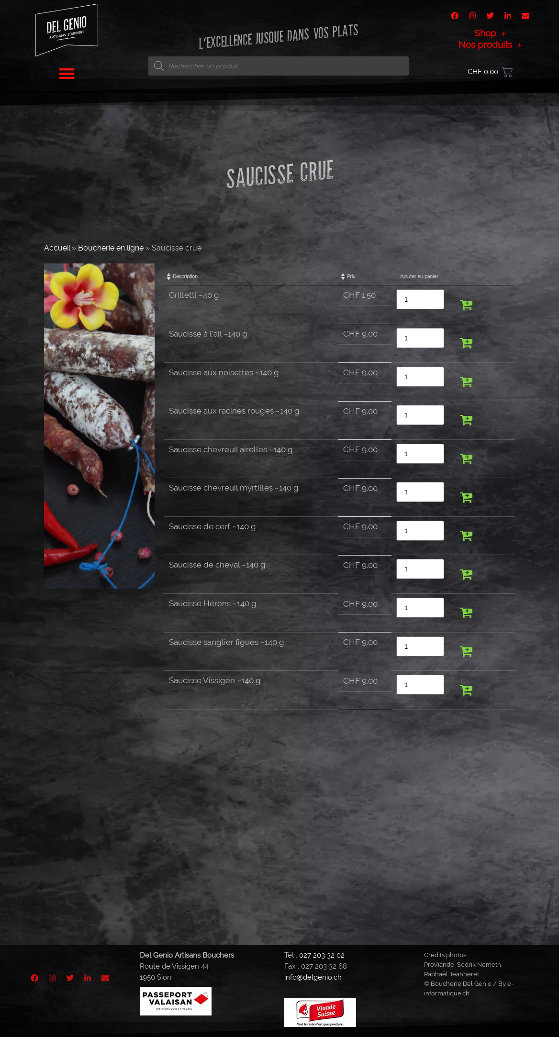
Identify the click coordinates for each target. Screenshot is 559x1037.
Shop (490, 33)
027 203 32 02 (322, 955)
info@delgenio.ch (313, 977)
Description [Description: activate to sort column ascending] (185, 276)
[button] (67, 73)
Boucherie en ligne (111, 247)
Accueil (57, 247)
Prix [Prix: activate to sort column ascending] (351, 276)
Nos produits (490, 44)
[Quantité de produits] (420, 299)
